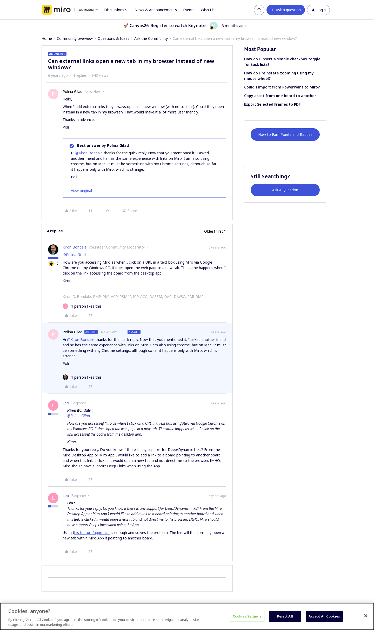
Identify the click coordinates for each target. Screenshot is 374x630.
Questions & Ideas (113, 38)
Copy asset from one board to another (280, 95)
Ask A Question (285, 189)
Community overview (75, 38)
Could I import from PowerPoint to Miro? (282, 87)
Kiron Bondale (74, 247)
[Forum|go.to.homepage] (70, 10)
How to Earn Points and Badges (285, 134)
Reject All (285, 616)
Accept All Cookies (324, 616)
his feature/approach (92, 532)
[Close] (365, 616)
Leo (66, 402)
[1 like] (82, 306)
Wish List (208, 9)
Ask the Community (151, 38)
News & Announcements (156, 9)
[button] (285, 10)
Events (189, 9)
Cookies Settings (247, 616)
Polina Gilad (72, 91)
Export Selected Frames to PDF (272, 104)
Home (47, 38)
